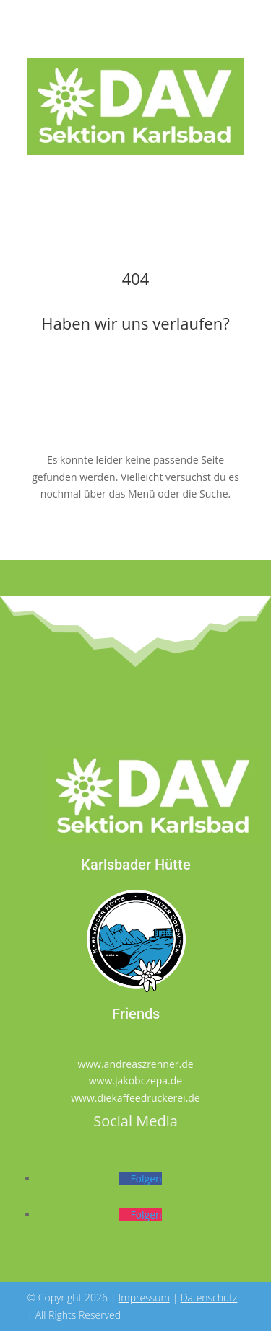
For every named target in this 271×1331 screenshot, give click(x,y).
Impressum (144, 1297)
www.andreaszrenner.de (135, 1064)
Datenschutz (209, 1297)
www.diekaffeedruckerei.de (135, 1098)
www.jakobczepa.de (135, 1080)
